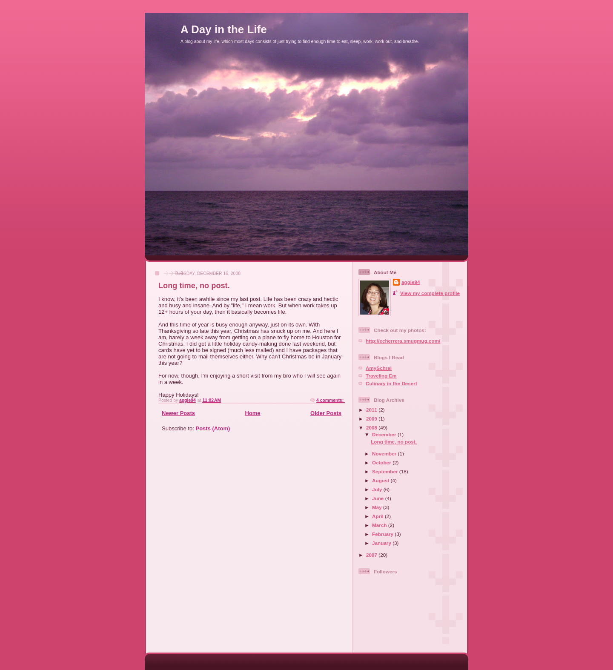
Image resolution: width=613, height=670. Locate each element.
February (383, 534)
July (378, 489)
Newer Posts (178, 413)
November (385, 453)
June (378, 498)
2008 (372, 427)
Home (252, 413)
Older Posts (325, 413)
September (385, 471)
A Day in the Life (223, 29)
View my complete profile (430, 293)
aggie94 (410, 282)
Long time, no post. (194, 285)
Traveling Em (381, 375)
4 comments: (330, 400)
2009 (372, 418)
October (382, 462)
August (381, 480)
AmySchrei (379, 368)
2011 (372, 409)
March (380, 525)
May (377, 507)
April (378, 516)
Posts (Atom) (213, 428)
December (385, 434)
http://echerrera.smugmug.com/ (403, 341)
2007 (372, 555)
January (382, 543)
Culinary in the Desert (391, 383)
